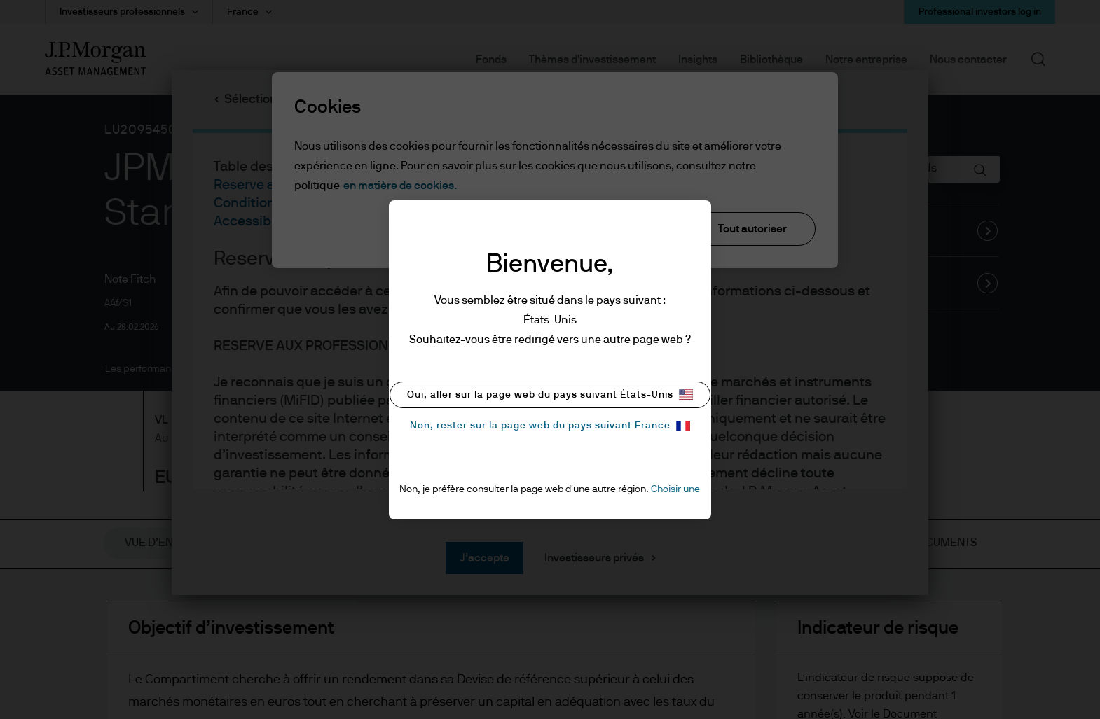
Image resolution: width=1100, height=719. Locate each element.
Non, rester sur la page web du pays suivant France (550, 426)
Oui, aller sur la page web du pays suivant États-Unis (550, 394)
